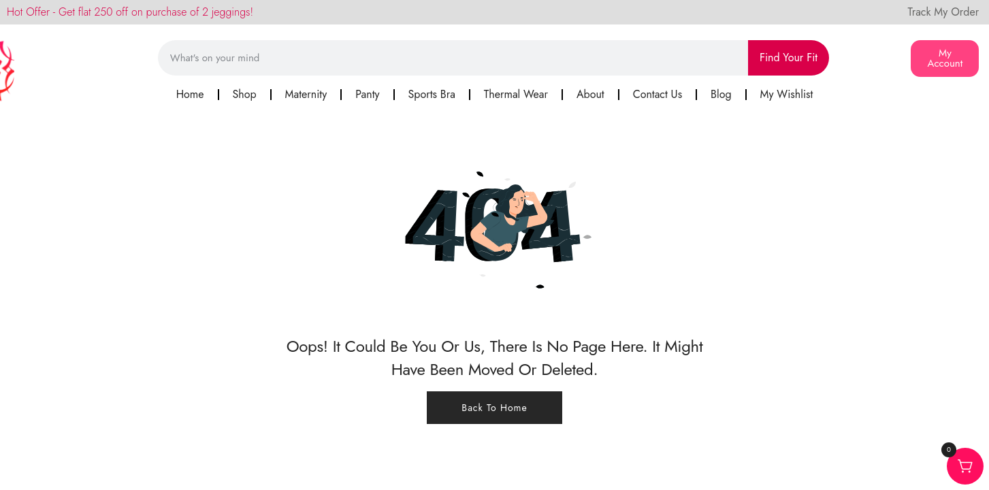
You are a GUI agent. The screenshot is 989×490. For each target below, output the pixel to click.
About (590, 94)
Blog (721, 94)
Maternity (306, 94)
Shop (245, 94)
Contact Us (657, 94)
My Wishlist (786, 94)
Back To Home (494, 407)
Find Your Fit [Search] (788, 57)
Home (190, 94)
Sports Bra (431, 94)
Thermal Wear (516, 94)
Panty (367, 94)
